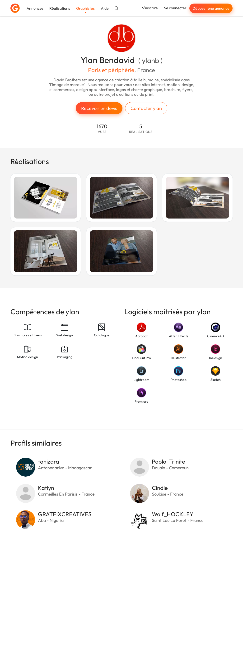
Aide (105, 8)
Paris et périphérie (111, 69)
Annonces (35, 8)
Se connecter (175, 7)
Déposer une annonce (210, 8)
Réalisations (59, 8)
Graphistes (85, 8)
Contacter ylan (146, 108)
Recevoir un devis (99, 108)
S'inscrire (150, 7)
